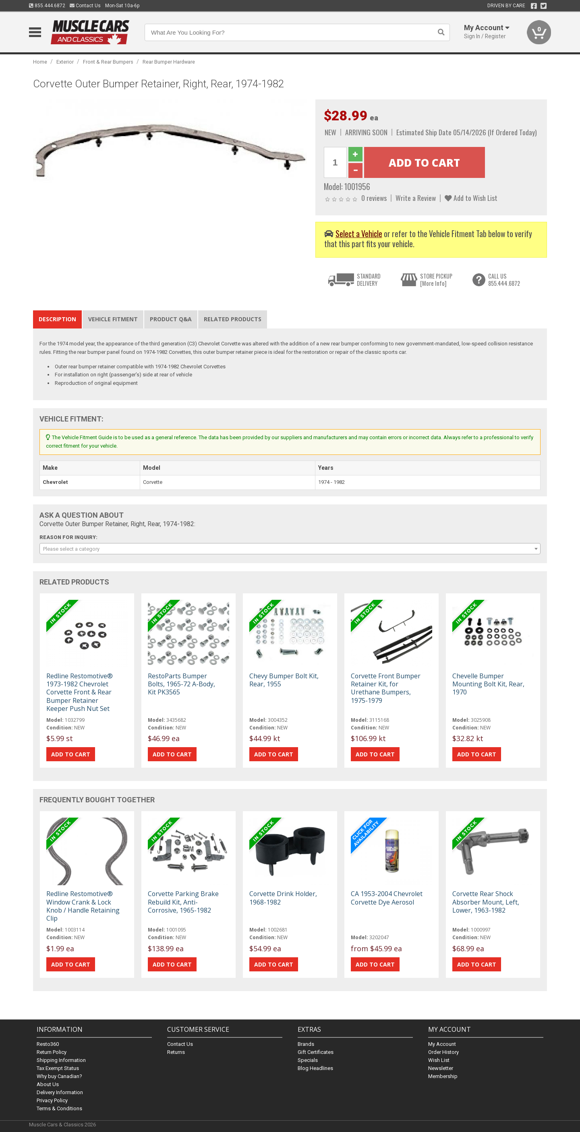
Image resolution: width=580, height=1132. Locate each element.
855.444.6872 (47, 5)
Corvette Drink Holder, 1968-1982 (283, 897)
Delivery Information (60, 1092)
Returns (176, 1052)
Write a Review (416, 197)
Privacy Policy (52, 1100)
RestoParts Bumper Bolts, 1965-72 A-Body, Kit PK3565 (181, 683)
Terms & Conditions (59, 1108)
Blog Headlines (315, 1068)
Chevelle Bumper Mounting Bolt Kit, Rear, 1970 (488, 683)
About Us (48, 1084)
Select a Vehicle (359, 234)
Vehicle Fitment (113, 319)
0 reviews (374, 197)
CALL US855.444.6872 (504, 279)
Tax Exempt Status (58, 1068)
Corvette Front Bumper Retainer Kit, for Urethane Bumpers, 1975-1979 (385, 688)
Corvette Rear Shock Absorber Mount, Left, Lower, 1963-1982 (485, 901)
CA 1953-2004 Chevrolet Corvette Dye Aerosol (387, 897)
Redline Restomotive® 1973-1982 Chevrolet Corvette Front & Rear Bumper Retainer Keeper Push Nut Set (79, 692)
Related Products (232, 319)
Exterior (65, 62)
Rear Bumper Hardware (169, 62)
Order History (443, 1052)
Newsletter (440, 1068)
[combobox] (290, 548)
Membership (443, 1076)
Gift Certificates (316, 1052)
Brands (306, 1044)
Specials (308, 1060)
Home (40, 62)
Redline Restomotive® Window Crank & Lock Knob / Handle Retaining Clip (83, 906)
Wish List (439, 1060)
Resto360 (48, 1044)
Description (57, 319)
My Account (442, 1044)
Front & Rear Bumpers (108, 62)
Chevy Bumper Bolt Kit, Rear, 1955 (284, 679)
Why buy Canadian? (59, 1076)
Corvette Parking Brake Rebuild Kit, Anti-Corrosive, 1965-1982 (183, 901)
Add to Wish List (471, 197)
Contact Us (85, 5)
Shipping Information (61, 1060)
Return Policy (51, 1052)
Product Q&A (171, 319)
